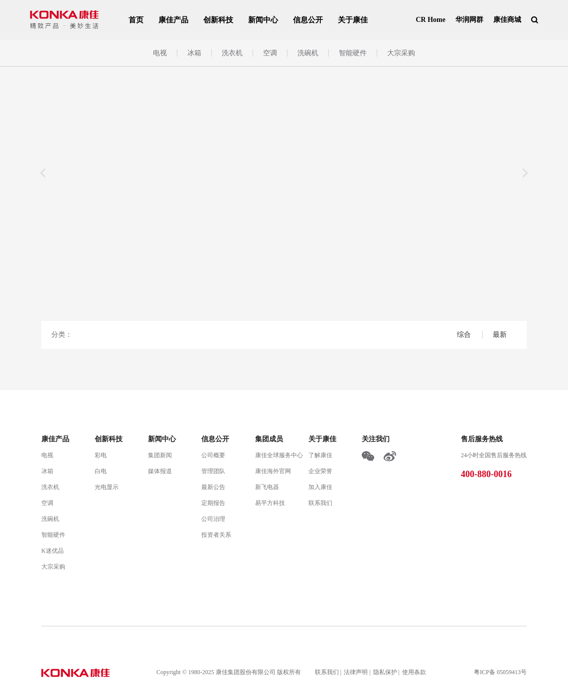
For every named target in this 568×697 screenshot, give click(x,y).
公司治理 (213, 518)
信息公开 (308, 20)
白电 (101, 471)
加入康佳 (320, 487)
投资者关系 (216, 534)
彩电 (101, 455)
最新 (500, 334)
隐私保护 (385, 672)
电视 (160, 53)
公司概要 (213, 455)
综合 (465, 334)
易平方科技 (270, 502)
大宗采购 (401, 53)
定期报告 (213, 502)
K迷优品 (52, 550)
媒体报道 (160, 471)
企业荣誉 (320, 471)
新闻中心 (263, 20)
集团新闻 (160, 455)
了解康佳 (320, 455)
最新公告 (213, 487)
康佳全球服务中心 (279, 455)
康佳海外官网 (273, 471)
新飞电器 (267, 487)
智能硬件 (353, 53)
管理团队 (213, 471)
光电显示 (107, 487)
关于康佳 (353, 20)
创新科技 (218, 20)
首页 (136, 20)
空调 (270, 53)
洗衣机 (232, 53)
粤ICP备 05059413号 (500, 672)
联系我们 (320, 502)
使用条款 (414, 672)
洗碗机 (307, 53)
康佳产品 (173, 20)
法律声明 (356, 672)
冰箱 (194, 53)
